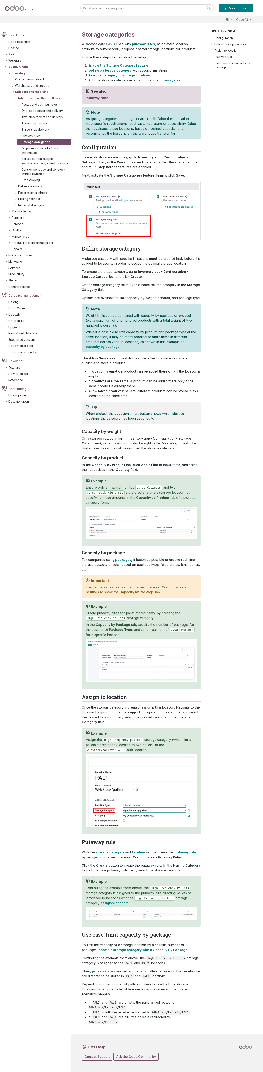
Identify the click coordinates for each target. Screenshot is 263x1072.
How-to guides (20, 373)
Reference (17, 380)
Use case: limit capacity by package (232, 65)
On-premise (18, 320)
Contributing (20, 389)
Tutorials (16, 367)
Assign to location (226, 50)
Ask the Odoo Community (136, 1057)
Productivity (18, 274)
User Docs (18, 35)
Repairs (19, 249)
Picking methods (31, 199)
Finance (15, 48)
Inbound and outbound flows (41, 98)
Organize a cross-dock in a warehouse (42, 150)
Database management (28, 295)
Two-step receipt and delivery (44, 117)
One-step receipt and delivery (44, 110)
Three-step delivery (37, 129)
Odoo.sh (16, 314)
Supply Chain (20, 66)
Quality (18, 230)
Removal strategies (33, 205)
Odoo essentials (21, 41)
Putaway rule (223, 56)
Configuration (224, 38)
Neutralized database (25, 333)
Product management (31, 79)
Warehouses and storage (34, 85)
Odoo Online (19, 308)
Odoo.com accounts (24, 352)
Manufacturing (23, 211)
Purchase (20, 217)
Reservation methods (34, 192)
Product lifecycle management (34, 243)
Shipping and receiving (34, 92)
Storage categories (38, 142)
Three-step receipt (37, 123)
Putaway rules (33, 136)
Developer (18, 361)
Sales (14, 54)
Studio (14, 280)
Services (16, 268)
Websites (16, 60)
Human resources (22, 255)
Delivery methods (32, 186)
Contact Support (97, 1057)
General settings (21, 286)
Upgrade (17, 327)
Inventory (21, 73)
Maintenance (22, 236)
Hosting (16, 302)
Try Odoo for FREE (235, 8)
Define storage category (231, 44)
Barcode (19, 224)
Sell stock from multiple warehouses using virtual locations (47, 161)
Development (19, 395)
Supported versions (24, 339)
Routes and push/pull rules (42, 104)
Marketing (17, 261)
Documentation (20, 401)
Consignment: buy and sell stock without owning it (46, 171)
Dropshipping (33, 180)
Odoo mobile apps (23, 346)
